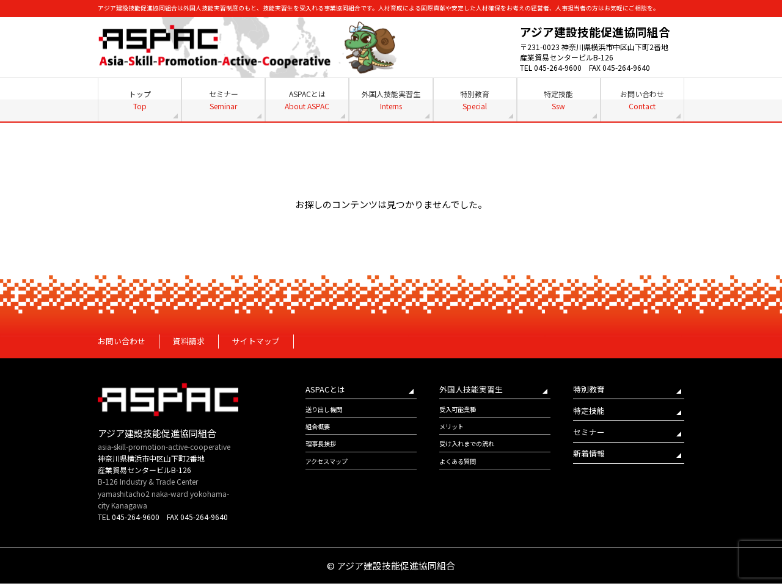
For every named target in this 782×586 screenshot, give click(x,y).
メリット (454, 435)
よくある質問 (461, 473)
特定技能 (558, 100)
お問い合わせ (642, 100)
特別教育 (475, 100)
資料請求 (198, 342)
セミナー (223, 100)
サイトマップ (271, 342)
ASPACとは (307, 100)
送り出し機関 (327, 415)
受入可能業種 (461, 415)
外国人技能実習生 (390, 100)
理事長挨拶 (323, 454)
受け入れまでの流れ (472, 454)
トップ (139, 100)
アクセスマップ (330, 473)
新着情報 (591, 465)
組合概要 (320, 435)
